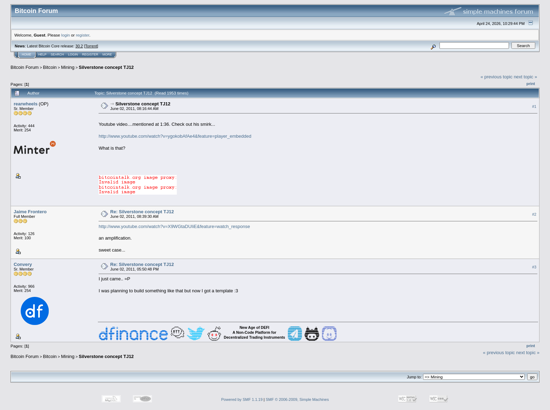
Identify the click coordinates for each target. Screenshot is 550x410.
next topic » (525, 76)
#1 (534, 106)
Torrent (91, 46)
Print (530, 84)
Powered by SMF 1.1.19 (242, 399)
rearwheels (26, 103)
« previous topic (496, 76)
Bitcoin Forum (25, 67)
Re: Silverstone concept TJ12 (142, 211)
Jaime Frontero (30, 211)
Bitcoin (50, 67)
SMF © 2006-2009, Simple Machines (297, 399)
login (65, 35)
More (107, 54)
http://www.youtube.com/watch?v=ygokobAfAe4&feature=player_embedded (175, 136)
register (82, 35)
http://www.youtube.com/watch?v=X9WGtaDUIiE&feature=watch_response (174, 226)
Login (73, 54)
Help (42, 54)
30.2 (79, 46)
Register (90, 54)
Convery (23, 264)
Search (57, 54)
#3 (534, 267)
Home (26, 54)
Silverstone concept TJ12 (106, 67)
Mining (67, 67)
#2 (534, 215)
